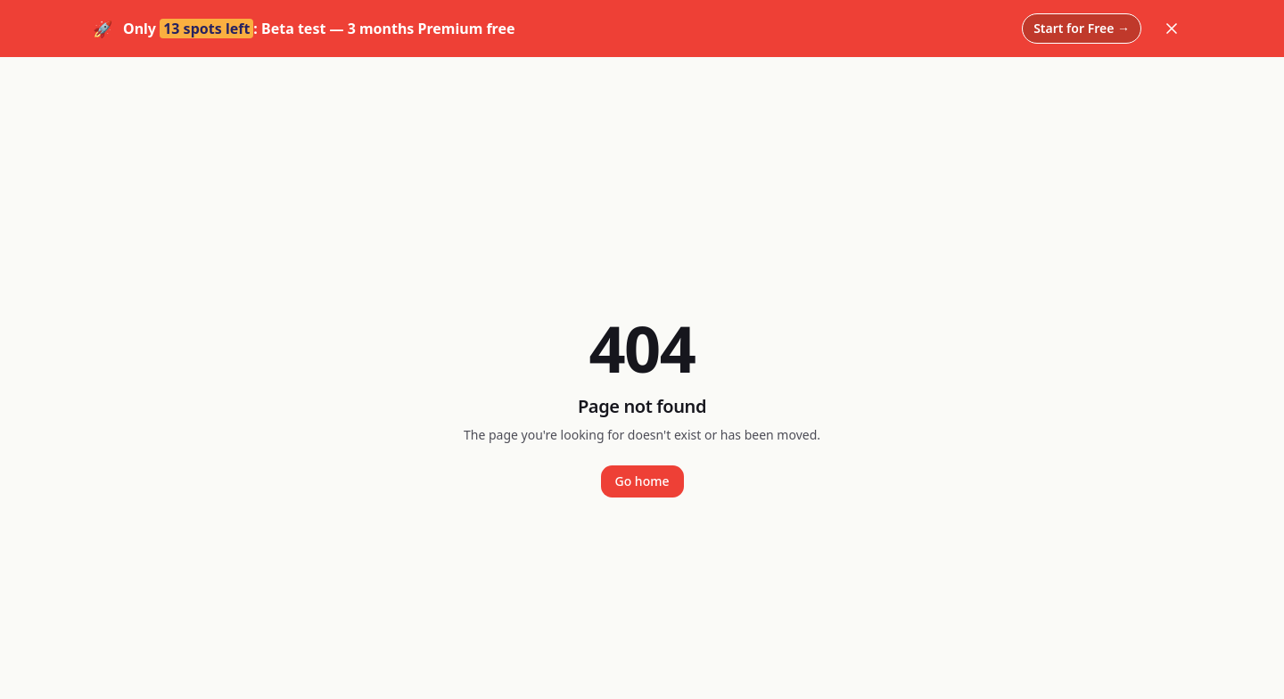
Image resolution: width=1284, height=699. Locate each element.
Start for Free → (1081, 28)
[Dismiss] (1171, 28)
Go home (642, 481)
